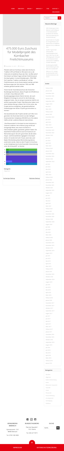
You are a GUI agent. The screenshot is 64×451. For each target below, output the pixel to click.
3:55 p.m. (21, 66)
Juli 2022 (48, 164)
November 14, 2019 (10, 66)
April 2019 (48, 263)
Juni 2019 (48, 258)
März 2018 (48, 295)
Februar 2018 (49, 297)
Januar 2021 (49, 211)
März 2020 (48, 235)
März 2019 (48, 266)
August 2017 (49, 313)
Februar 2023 (49, 148)
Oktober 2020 (49, 219)
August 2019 (49, 253)
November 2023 (50, 132)
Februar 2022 (49, 177)
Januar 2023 (49, 151)
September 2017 (50, 310)
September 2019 (50, 250)
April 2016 (48, 355)
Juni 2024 (48, 119)
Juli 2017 (48, 316)
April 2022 (48, 172)
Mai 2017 (48, 321)
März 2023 (48, 145)
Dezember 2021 (50, 182)
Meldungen (56, 12)
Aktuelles (48, 374)
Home (13, 8)
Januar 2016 (49, 363)
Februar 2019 (49, 269)
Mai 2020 (48, 232)
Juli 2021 (48, 195)
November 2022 (50, 156)
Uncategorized (49, 398)
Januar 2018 (49, 300)
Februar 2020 (49, 237)
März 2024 (48, 124)
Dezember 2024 (50, 117)
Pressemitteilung (50, 395)
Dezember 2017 (50, 303)
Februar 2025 (49, 111)
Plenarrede (48, 393)
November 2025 (50, 96)
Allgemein (7, 171)
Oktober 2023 (49, 135)
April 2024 (48, 122)
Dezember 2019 (50, 242)
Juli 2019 (48, 255)
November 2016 (50, 337)
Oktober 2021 (49, 187)
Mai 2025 (48, 106)
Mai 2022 (48, 169)
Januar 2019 (49, 271)
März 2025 (48, 109)
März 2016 (48, 358)
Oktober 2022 (49, 159)
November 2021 (50, 185)
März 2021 (48, 206)
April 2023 (48, 143)
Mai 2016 (48, 352)
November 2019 (50, 245)
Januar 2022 (49, 179)
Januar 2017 (49, 331)
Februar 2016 (49, 360)
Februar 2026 (49, 88)
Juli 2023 (48, 138)
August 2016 (49, 345)
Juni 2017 (48, 318)
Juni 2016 (48, 350)
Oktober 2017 (49, 308)
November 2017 (50, 305)
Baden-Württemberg (51, 379)
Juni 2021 (48, 198)
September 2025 (50, 101)
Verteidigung (49, 400)
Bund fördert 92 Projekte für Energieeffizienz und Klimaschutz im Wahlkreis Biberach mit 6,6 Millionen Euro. (53, 43)
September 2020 (50, 221)
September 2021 (50, 190)
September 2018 (50, 279)
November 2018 (50, 274)
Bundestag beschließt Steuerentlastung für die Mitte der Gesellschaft (52, 66)
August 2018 (49, 282)
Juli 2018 (48, 284)
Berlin (30, 8)
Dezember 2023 (50, 130)
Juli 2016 (48, 347)
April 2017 (48, 324)
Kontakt (56, 8)
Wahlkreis (48, 403)
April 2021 (48, 203)
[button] (7, 150)
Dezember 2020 (50, 214)
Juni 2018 (48, 287)
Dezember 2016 (50, 334)
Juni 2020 (48, 229)
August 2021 (49, 193)
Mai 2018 (48, 290)
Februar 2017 (49, 329)
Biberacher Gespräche (51, 385)
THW (47, 8)
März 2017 (48, 326)
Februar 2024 (49, 127)
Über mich (21, 8)
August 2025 (49, 103)
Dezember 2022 (50, 153)
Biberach (39, 8)
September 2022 (50, 161)
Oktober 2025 (49, 98)
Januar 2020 (49, 240)
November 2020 (50, 216)
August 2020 (49, 224)
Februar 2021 (49, 208)
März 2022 (48, 174)
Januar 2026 (49, 90)
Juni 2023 (48, 140)
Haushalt (48, 387)
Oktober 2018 (49, 276)
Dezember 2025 (50, 93)
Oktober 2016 (49, 339)
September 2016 (50, 342)
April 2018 (48, 292)
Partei (47, 390)
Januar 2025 (49, 114)
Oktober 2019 (49, 248)
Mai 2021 (48, 200)
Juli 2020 (48, 227)
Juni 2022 (48, 166)
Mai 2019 (48, 261)
